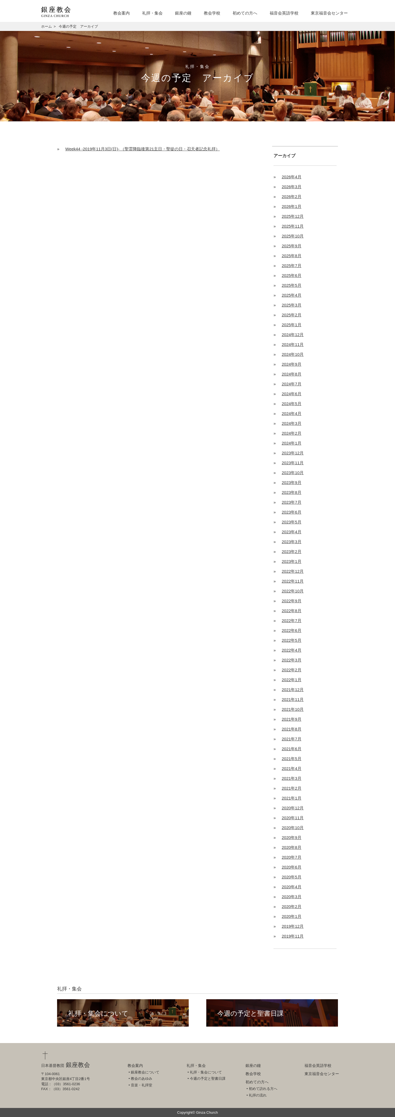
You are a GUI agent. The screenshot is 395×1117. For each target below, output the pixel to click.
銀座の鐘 (183, 13)
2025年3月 (291, 305)
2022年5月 (291, 640)
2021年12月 (293, 689)
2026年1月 (291, 206)
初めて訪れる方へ (263, 1089)
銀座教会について (145, 1072)
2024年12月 (293, 334)
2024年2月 (291, 433)
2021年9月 (291, 719)
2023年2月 (291, 551)
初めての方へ (245, 13)
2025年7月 (291, 265)
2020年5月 (291, 877)
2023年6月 (291, 512)
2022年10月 (293, 591)
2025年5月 (291, 285)
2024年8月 (291, 374)
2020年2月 (291, 906)
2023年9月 (291, 482)
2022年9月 (291, 600)
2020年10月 (293, 827)
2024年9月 (291, 364)
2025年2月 (291, 315)
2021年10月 (293, 709)
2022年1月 (291, 679)
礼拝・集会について (98, 1013)
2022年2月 (291, 670)
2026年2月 (291, 196)
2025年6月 (291, 275)
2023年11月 (293, 462)
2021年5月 (291, 758)
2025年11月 (293, 226)
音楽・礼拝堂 (141, 1085)
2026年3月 (291, 186)
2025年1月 (291, 324)
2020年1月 (291, 916)
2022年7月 (291, 620)
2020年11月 (293, 817)
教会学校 (212, 13)
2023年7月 (291, 502)
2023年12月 (293, 453)
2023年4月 (291, 531)
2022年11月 (293, 581)
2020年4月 (291, 886)
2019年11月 (293, 936)
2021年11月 (293, 699)
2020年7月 (291, 857)
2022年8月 (291, 610)
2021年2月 (291, 788)
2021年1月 (291, 798)
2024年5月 (291, 403)
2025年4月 (291, 295)
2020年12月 (293, 808)
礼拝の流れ (258, 1095)
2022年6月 (291, 630)
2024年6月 (291, 393)
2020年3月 (291, 896)
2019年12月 (293, 926)
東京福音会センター (329, 13)
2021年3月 (291, 778)
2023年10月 (293, 472)
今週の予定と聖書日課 (250, 1013)
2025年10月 (293, 236)
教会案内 (121, 13)
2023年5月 (291, 522)
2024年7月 (291, 384)
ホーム (46, 26)
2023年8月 (291, 492)
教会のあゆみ (141, 1078)
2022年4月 (291, 650)
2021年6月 (291, 748)
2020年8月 (291, 847)
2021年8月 (291, 729)
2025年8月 (291, 255)
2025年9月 (291, 246)
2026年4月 (291, 176)
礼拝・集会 (152, 13)
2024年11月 (293, 344)
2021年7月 (291, 739)
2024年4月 (291, 413)
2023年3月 (291, 541)
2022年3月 (291, 660)
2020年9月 (291, 837)
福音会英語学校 (284, 13)
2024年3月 (291, 423)
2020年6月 (291, 867)
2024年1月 (291, 443)
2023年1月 (291, 561)
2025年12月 (293, 216)
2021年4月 (291, 768)
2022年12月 (293, 571)
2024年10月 (293, 354)
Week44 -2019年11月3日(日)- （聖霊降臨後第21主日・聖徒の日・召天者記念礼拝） (142, 149)
